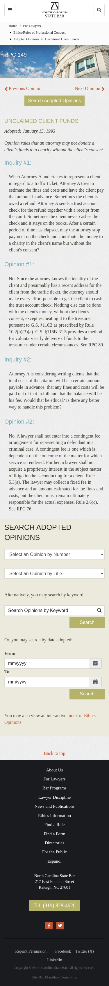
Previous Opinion (22, 88)
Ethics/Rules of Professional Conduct (39, 32)
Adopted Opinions (26, 39)
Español (54, 861)
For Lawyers (32, 26)
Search (87, 622)
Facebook (63, 951)
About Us (54, 770)
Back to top (54, 753)
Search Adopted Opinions (54, 100)
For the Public (54, 852)
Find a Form (54, 834)
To (6, 671)
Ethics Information (54, 815)
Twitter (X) (85, 951)
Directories (54, 843)
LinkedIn (54, 960)
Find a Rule (54, 824)
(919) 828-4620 (59, 905)
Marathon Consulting (61, 977)
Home (13, 26)
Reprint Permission (31, 951)
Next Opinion (90, 88)
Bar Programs (54, 788)
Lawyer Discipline (54, 797)
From (9, 653)
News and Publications (54, 806)
